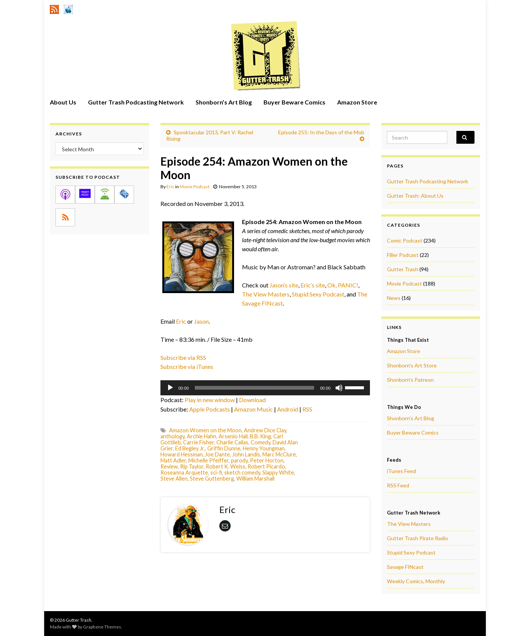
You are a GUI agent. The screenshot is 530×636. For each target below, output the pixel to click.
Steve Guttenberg (212, 478)
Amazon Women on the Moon (205, 430)
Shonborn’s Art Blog (224, 102)
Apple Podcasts (209, 409)
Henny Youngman (264, 448)
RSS (307, 409)
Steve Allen (174, 478)
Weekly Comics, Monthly (416, 581)
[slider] (254, 388)
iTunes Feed (401, 471)
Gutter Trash (402, 269)
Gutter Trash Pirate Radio (417, 538)
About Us (63, 102)
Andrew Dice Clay (265, 430)
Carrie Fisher (198, 442)
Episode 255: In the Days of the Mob (321, 132)
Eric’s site (312, 285)
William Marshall (255, 478)
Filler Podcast (403, 255)
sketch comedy (242, 472)
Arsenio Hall (233, 436)
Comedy (260, 442)
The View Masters (266, 294)
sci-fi (216, 472)
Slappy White (278, 472)
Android (287, 409)
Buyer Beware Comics (294, 102)
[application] (265, 387)
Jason (201, 321)
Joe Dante (217, 454)
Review (169, 466)
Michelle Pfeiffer (208, 460)
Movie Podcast (195, 186)
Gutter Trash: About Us (415, 195)
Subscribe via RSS (183, 357)
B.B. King (260, 436)
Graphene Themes (102, 627)
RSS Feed (398, 485)
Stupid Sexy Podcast (318, 294)
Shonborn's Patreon (410, 379)
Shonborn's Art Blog (410, 418)
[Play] (170, 388)
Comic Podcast (404, 240)
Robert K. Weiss (225, 466)
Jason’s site (284, 285)
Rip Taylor (191, 466)
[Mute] (339, 388)
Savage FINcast (405, 567)
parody (239, 460)
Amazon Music (253, 409)
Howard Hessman (181, 454)
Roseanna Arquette (184, 472)
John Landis (246, 454)
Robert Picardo (266, 466)
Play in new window (210, 399)
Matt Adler (173, 460)
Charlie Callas (232, 442)
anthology (172, 436)
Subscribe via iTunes (186, 366)
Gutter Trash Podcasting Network (136, 102)
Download (252, 399)
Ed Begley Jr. (190, 448)
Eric (170, 186)
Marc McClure (279, 454)
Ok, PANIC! (342, 285)
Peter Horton (266, 460)
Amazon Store (357, 102)
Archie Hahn (201, 436)
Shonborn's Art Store (412, 365)
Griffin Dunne (223, 448)
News (394, 298)
